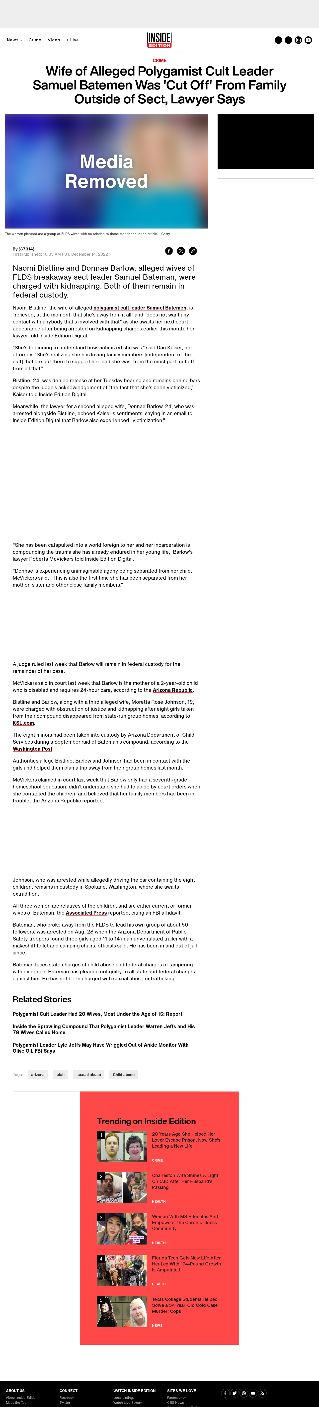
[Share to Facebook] (168, 251)
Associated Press (86, 912)
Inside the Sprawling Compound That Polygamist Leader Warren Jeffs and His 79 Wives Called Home (104, 1029)
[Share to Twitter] (180, 251)
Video (54, 40)
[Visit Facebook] (225, 1394)
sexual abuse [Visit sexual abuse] (89, 1074)
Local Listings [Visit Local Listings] (124, 1397)
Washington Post (32, 748)
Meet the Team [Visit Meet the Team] (17, 1402)
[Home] (159, 40)
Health (159, 1201)
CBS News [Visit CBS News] (175, 1402)
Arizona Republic (173, 690)
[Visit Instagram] (243, 1394)
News (13, 40)
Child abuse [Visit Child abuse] (124, 1074)
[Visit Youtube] (253, 1394)
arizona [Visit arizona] (38, 1074)
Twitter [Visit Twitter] (65, 1402)
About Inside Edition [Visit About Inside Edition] (22, 1397)
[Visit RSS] (262, 1394)
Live (74, 40)
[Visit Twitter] (234, 1394)
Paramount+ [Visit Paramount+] (176, 1397)
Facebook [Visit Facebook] (67, 1397)
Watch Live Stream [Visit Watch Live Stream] (128, 1402)
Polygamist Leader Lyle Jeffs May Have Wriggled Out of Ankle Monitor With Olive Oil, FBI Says (101, 1048)
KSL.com (23, 722)
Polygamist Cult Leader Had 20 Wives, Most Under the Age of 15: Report (97, 1014)
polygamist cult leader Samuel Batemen (139, 307)
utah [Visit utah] (61, 1074)
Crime (35, 40)
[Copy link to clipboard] (192, 251)
